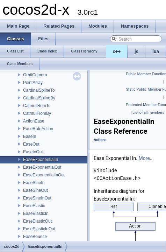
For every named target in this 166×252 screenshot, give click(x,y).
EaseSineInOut (37, 198)
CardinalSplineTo (39, 90)
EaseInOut (33, 151)
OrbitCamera (35, 74)
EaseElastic (34, 205)
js (136, 51)
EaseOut (31, 144)
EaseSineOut (35, 190)
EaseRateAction (38, 128)
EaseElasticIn (36, 213)
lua (155, 51)
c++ (117, 51)
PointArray (33, 82)
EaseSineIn (33, 182)
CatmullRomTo (37, 105)
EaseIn (29, 136)
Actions (100, 140)
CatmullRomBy (37, 113)
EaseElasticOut (37, 221)
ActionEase (33, 121)
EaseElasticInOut (39, 228)
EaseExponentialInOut (44, 175)
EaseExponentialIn (40, 159)
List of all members (148, 112)
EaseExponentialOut (42, 167)
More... (146, 158)
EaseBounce (35, 236)
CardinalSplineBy (39, 98)
